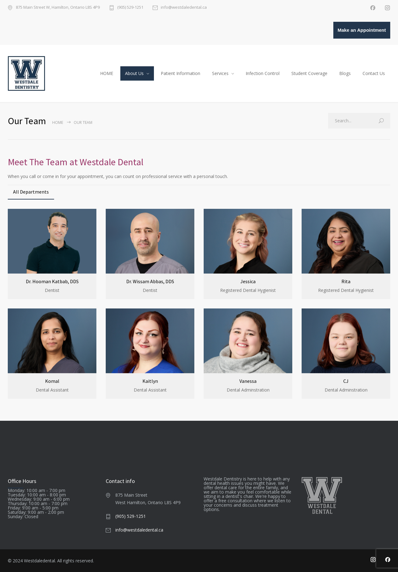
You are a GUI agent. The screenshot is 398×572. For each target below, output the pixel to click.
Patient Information (180, 73)
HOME (106, 73)
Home (57, 122)
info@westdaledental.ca (184, 7)
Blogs (345, 73)
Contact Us (374, 73)
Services (220, 73)
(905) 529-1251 (130, 7)
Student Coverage (309, 73)
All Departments (31, 192)
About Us (134, 73)
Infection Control (263, 73)
